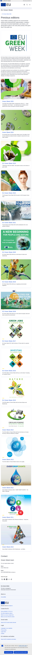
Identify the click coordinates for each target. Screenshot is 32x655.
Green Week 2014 (7, 430)
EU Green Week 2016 (9, 370)
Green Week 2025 (7, 101)
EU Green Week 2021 (9, 222)
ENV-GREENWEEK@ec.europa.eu (8, 572)
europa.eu (10, 605)
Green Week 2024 (7, 132)
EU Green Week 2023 (9, 163)
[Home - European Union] (6, 4)
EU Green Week (5, 586)
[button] (2, 579)
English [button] (24, 4)
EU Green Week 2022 (9, 193)
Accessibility (3, 596)
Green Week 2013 (7, 459)
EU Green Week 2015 (9, 400)
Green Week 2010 (7, 547)
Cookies (2, 633)
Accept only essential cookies (21, 652)
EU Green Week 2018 (9, 311)
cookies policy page (23, 645)
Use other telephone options (6, 613)
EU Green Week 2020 (9, 252)
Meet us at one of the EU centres (7, 616)
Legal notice (3, 631)
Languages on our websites (6, 628)
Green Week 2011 (7, 517)
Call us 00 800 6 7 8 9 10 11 (6, 611)
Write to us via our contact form (7, 614)
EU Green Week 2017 (9, 341)
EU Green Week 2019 (9, 282)
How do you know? (27, 0)
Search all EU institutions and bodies (8, 639)
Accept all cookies (8, 652)
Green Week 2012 (7, 487)
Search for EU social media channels (8, 622)
